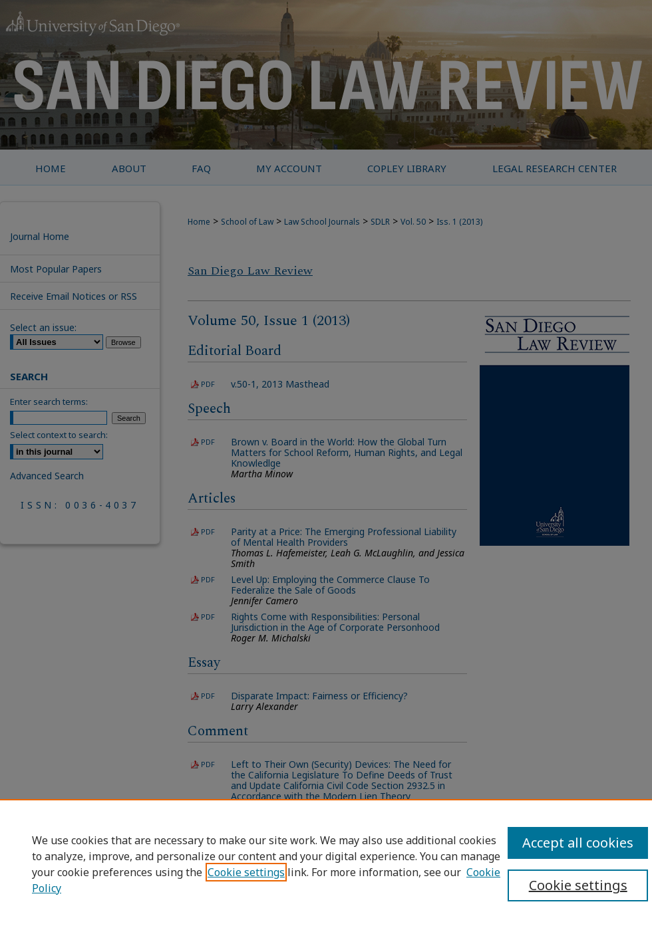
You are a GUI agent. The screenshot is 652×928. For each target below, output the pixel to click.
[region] (326, 863)
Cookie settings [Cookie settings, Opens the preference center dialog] (578, 885)
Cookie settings (246, 872)
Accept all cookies (577, 843)
